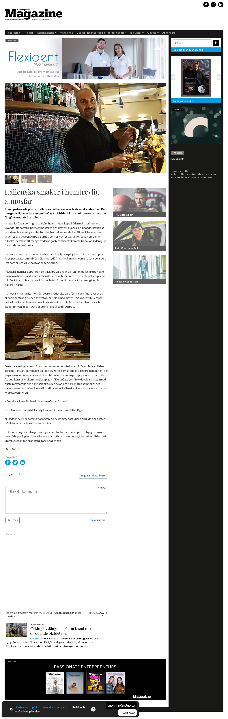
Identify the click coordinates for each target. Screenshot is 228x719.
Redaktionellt (46, 32)
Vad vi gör (136, 32)
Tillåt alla (127, 712)
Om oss (153, 32)
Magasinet (66, 32)
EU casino (177, 158)
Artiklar (28, 32)
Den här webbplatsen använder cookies (39, 707)
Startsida (14, 32)
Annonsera (168, 32)
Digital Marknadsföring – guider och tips (101, 32)
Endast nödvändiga (121, 705)
